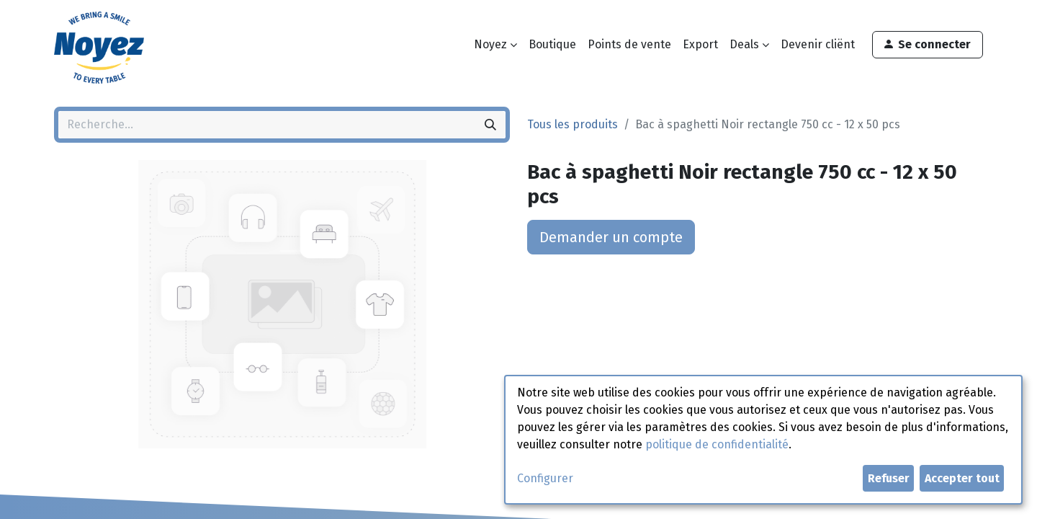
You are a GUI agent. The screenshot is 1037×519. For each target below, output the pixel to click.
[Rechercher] (490, 124)
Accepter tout (962, 478)
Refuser (889, 478)
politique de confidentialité (717, 444)
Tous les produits (572, 124)
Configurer (545, 478)
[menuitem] (552, 45)
